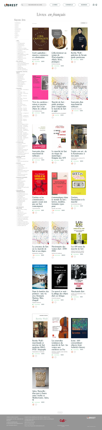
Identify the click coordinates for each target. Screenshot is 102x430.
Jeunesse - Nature (22, 119)
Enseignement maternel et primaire (23, 193)
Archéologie (21, 178)
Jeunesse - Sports (22, 136)
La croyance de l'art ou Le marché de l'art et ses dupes (40, 248)
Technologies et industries (21, 84)
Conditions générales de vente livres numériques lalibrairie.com (39, 419)
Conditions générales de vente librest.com (37, 417)
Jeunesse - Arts (21, 92)
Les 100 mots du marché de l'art (78, 247)
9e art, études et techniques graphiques (23, 63)
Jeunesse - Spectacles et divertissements (23, 134)
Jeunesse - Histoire (22, 109)
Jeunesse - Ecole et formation (22, 99)
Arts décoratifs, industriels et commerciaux (21, 44)
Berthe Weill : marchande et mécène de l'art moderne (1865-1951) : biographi (39, 345)
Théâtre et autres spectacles (22, 58)
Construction (21, 166)
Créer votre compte (12, 417)
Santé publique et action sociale (22, 82)
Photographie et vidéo (23, 54)
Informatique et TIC (22, 168)
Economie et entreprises (21, 76)
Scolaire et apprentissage (20, 191)
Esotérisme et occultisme (21, 215)
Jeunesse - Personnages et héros (23, 123)
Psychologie (21, 186)
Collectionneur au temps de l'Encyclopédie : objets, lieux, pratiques (59, 57)
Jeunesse (19, 88)
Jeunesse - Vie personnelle (21, 139)
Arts (17, 40)
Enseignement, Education (21, 202)
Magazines (20, 67)
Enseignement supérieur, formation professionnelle (23, 199)
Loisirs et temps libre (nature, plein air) (23, 225)
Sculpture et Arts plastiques (22, 56)
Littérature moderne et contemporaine (23, 154)
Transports (20, 86)
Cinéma (20, 47)
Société (19, 188)
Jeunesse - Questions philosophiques (23, 127)
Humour (20, 144)
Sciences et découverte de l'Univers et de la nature (23, 172)
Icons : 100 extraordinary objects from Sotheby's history (78, 343)
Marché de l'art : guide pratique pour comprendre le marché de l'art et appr (59, 106)
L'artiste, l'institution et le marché (78, 199)
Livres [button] (54, 5)
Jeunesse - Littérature (23, 115)
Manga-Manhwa (22, 68)
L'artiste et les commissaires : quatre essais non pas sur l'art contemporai (39, 201)
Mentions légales (30, 422)
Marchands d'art (77, 291)
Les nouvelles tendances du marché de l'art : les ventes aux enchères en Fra (60, 345)
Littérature (19, 142)
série (16, 33)
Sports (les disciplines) (23, 161)
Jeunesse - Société (22, 132)
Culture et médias (22, 48)
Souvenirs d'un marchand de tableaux (77, 104)
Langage (20, 204)
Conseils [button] (69, 5)
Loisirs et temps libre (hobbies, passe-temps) (23, 222)
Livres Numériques (15, 422)
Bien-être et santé (22, 213)
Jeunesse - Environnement (21, 104)
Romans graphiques (23, 69)
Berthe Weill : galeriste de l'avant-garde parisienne (79, 55)
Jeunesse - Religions (23, 129)
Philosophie (20, 182)
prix (16, 37)
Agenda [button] (84, 5)
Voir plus (60, 412)
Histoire (19, 179)
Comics (19, 66)
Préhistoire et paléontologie (21, 184)
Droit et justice (21, 74)
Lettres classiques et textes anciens (23, 146)
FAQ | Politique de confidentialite (34, 425)
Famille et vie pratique (23, 217)
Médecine (20, 169)
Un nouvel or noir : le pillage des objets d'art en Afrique (60, 293)
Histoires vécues (22, 143)
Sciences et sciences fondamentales (22, 175)
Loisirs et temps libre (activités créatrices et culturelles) (23, 219)
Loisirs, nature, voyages (20, 157)
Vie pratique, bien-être (20, 207)
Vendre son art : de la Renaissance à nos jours (79, 153)
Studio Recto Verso (92, 426)
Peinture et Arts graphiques (21, 52)
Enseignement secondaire (21, 196)
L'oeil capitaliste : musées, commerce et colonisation (40, 55)
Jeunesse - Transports (23, 137)
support (16, 35)
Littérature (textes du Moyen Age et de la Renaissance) (23, 151)
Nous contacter (29, 424)
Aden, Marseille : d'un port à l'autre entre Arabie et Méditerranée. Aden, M (40, 395)
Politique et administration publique (21, 79)
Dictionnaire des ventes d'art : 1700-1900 (59, 248)
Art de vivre (20, 212)
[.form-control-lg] (35, 5)
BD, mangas (19, 61)
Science (18, 163)
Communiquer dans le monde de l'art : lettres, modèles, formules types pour (60, 201)
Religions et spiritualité (23, 187)
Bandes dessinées (22, 64)
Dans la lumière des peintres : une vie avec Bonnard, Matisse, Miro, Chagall (40, 295)
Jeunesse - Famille (22, 108)
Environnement (21, 158)
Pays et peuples (21, 181)
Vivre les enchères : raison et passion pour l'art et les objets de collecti (40, 105)
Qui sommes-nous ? (12, 425)
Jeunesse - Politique (23, 125)
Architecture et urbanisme (21, 165)
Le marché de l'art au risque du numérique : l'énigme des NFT (59, 154)
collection (17, 31)
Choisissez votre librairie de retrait (15, 419)
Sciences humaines (21, 177)
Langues (20, 205)
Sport (19, 160)
